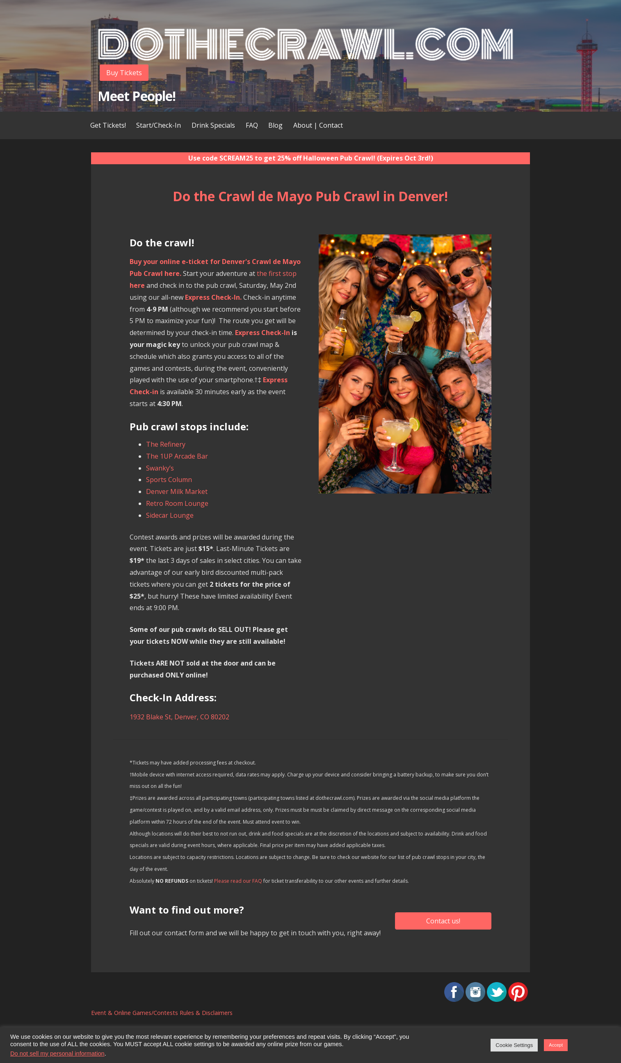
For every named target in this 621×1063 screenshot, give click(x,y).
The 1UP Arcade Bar (177, 456)
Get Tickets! (108, 125)
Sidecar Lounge (170, 515)
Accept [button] (556, 1044)
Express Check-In (262, 332)
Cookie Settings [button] (514, 1045)
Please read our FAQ (238, 880)
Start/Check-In (158, 125)
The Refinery (165, 444)
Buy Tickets (124, 72)
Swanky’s (160, 468)
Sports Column (169, 479)
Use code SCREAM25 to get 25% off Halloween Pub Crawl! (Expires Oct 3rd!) (310, 158)
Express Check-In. (213, 297)
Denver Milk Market (177, 491)
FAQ (252, 125)
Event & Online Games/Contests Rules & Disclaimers (162, 1013)
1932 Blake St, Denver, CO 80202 (179, 716)
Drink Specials (213, 125)
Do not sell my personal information (57, 1053)
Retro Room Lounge (177, 503)
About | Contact (318, 125)
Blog (275, 125)
